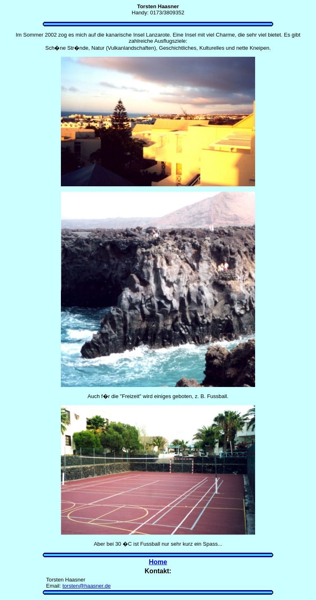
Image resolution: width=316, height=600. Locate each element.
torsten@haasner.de (87, 586)
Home (158, 561)
